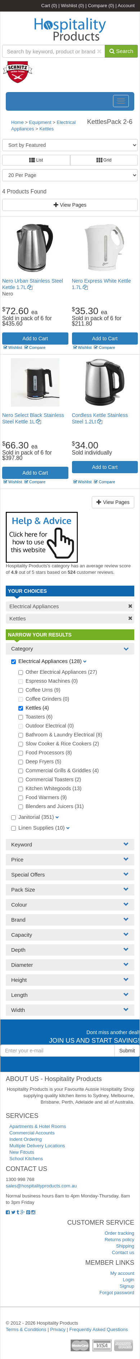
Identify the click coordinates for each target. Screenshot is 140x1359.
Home (17, 122)
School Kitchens (26, 1158)
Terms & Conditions (26, 1329)
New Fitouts (21, 1152)
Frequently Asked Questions (98, 1329)
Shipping (125, 1246)
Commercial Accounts (32, 1132)
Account (126, 5)
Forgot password (116, 1292)
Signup (127, 1286)
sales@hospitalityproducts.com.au (41, 1185)
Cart (49, 5)
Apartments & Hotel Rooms (37, 1126)
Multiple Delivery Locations (37, 1145)
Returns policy (119, 1239)
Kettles (46, 128)
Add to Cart (35, 338)
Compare (101, 5)
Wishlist (72, 5)
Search (121, 51)
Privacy (58, 1329)
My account (122, 1273)
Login (128, 1279)
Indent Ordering (25, 1139)
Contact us (123, 1252)
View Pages (70, 205)
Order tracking (119, 1233)
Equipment (40, 122)
